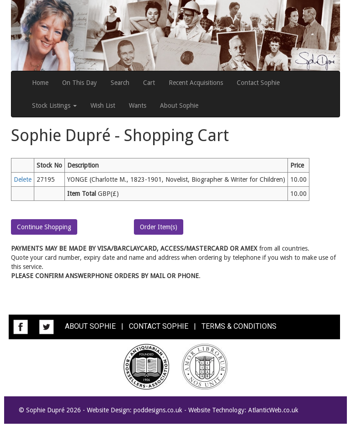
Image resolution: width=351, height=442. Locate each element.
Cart (149, 82)
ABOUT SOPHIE (90, 326)
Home (40, 82)
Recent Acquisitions (196, 82)
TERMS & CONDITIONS (239, 326)
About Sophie (179, 105)
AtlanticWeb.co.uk (273, 410)
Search (120, 82)
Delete (23, 179)
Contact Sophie (258, 82)
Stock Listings (54, 105)
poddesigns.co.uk (157, 410)
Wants (137, 105)
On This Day (79, 82)
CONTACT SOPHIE (158, 326)
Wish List (102, 105)
